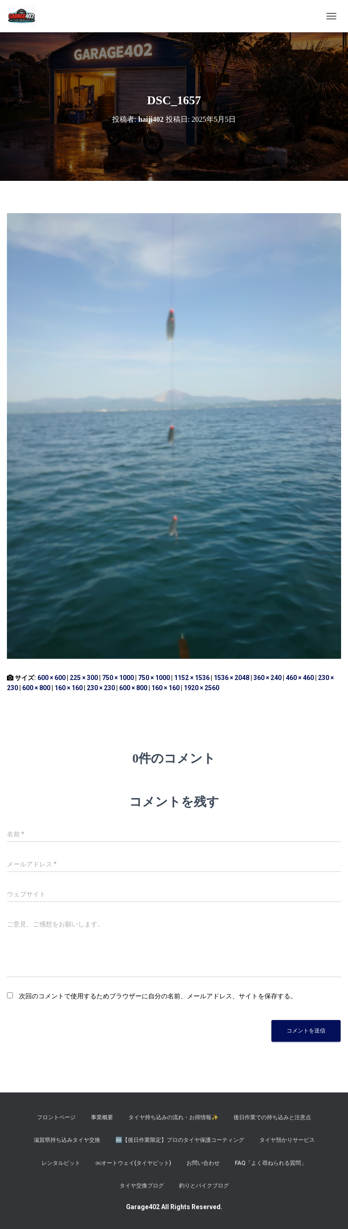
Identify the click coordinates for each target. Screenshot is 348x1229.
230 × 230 (101, 688)
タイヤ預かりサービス (287, 1140)
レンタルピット (61, 1163)
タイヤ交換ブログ (142, 1185)
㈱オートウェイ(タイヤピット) (133, 1163)
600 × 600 (51, 677)
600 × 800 (36, 688)
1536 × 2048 (231, 677)
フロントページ (56, 1117)
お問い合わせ (203, 1163)
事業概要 (102, 1117)
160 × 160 (68, 688)
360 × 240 (267, 677)
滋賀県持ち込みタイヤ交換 (67, 1140)
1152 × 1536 (192, 677)
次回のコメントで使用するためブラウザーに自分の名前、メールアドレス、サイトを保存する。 (158, 996)
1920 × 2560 (201, 688)
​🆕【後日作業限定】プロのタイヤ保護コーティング (179, 1140)
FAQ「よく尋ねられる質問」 (270, 1163)
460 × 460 (300, 677)
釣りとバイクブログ (204, 1185)
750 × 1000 (118, 677)
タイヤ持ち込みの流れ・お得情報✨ (173, 1117)
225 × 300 (84, 677)
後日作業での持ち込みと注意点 (272, 1117)
